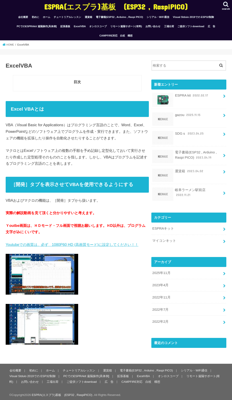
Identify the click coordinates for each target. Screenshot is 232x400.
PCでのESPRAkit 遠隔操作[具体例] (37, 26)
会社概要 (23, 17)
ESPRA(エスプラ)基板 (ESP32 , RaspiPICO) (116, 6)
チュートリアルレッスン (67, 17)
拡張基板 (65, 26)
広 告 (211, 26)
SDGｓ (178, 135)
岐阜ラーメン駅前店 (178, 193)
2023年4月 (160, 284)
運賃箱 (88, 17)
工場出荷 (169, 26)
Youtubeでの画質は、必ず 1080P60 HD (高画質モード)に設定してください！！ (72, 244)
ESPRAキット (163, 228)
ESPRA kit (180, 97)
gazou (176, 116)
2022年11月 (161, 296)
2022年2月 (160, 320)
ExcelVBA (80, 26)
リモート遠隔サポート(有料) (126, 26)
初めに (35, 17)
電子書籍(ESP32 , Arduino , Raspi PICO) (119, 17)
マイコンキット (164, 240)
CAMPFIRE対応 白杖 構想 (116, 35)
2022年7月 (160, 308)
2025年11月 (161, 272)
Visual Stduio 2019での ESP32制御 (193, 17)
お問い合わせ (152, 26)
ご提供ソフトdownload (190, 26)
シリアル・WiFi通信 (158, 17)
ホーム (46, 17)
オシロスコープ (98, 26)
